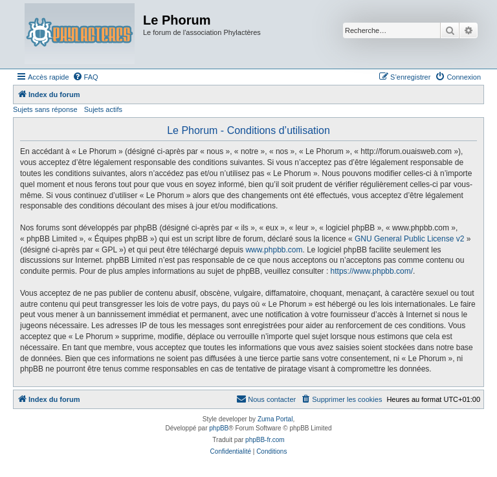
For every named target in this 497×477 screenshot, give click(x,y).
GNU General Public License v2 (409, 238)
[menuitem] (85, 77)
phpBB (218, 428)
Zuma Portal (275, 419)
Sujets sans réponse (45, 109)
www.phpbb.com (273, 249)
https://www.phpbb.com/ (372, 271)
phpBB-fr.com (265, 439)
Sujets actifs (103, 109)
